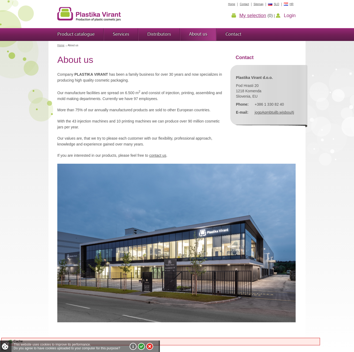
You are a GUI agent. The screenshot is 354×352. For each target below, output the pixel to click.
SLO (276, 4)
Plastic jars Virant (89, 14)
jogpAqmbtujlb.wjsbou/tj (274, 112)
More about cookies (133, 346)
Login (290, 15)
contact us (157, 155)
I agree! (141, 346)
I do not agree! (149, 346)
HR (291, 4)
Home (61, 45)
